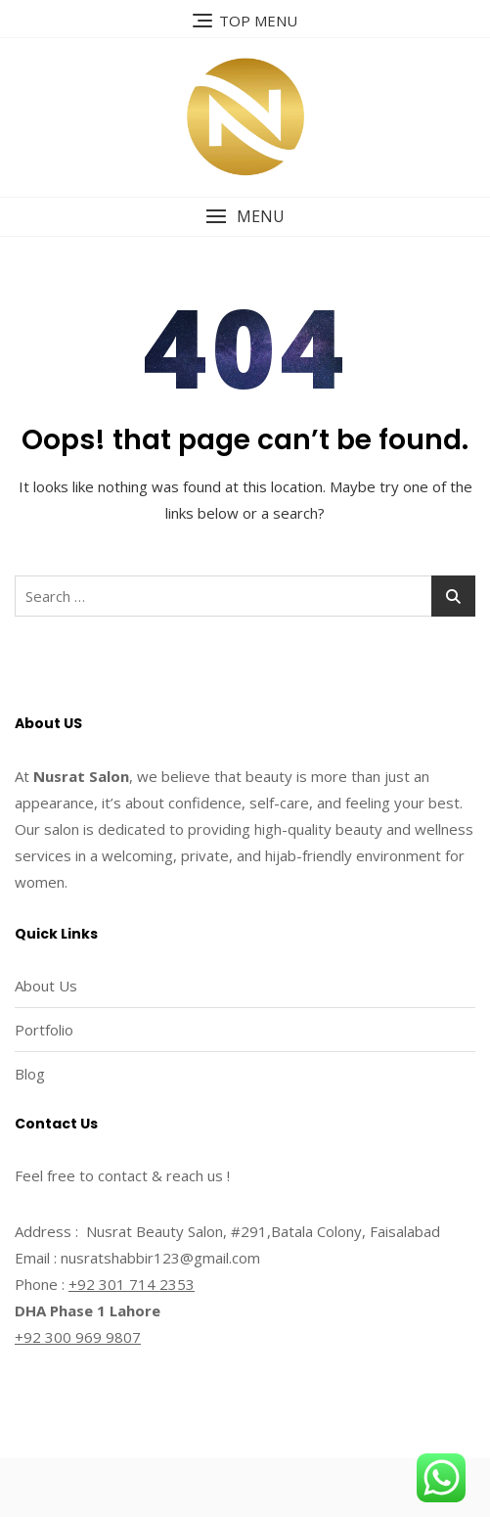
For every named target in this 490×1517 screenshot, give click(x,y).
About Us (46, 985)
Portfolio (44, 1029)
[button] (245, 216)
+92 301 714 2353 (131, 1284)
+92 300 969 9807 (78, 1337)
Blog (30, 1073)
